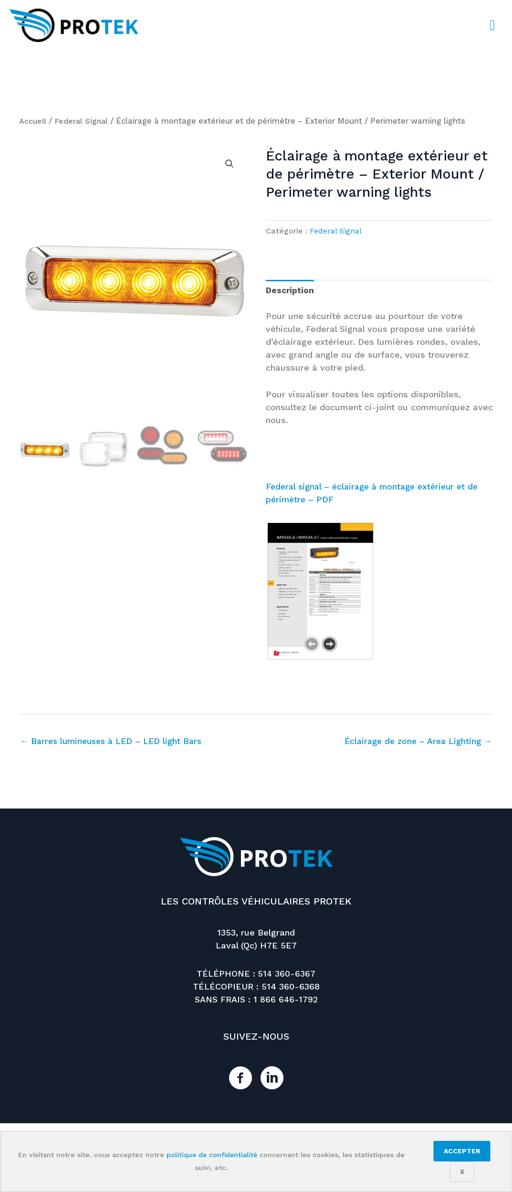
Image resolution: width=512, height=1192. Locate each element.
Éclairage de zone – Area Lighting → (415, 742)
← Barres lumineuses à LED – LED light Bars (114, 742)
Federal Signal (82, 121)
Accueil (33, 121)
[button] (229, 163)
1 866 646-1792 (285, 1000)
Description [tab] (291, 291)
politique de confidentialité (212, 1155)
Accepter (462, 1151)
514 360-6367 (287, 974)
